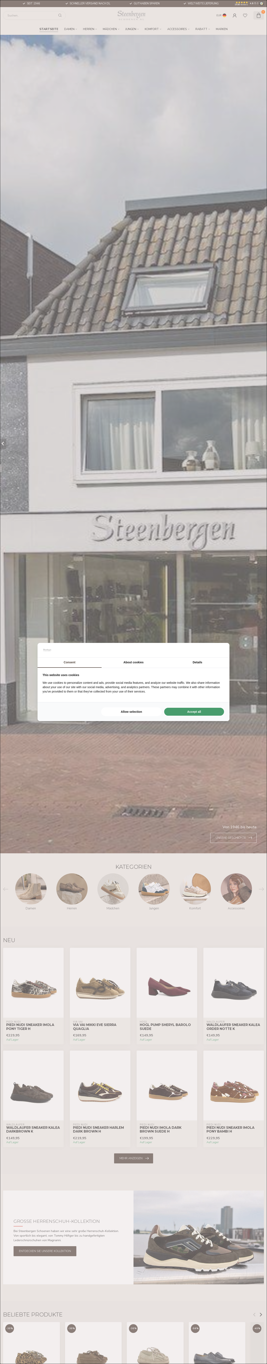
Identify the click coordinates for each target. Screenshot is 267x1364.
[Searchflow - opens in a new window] (219, 650)
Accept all (194, 711)
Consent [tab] (69, 662)
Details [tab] (197, 662)
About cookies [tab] (133, 662)
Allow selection (131, 711)
